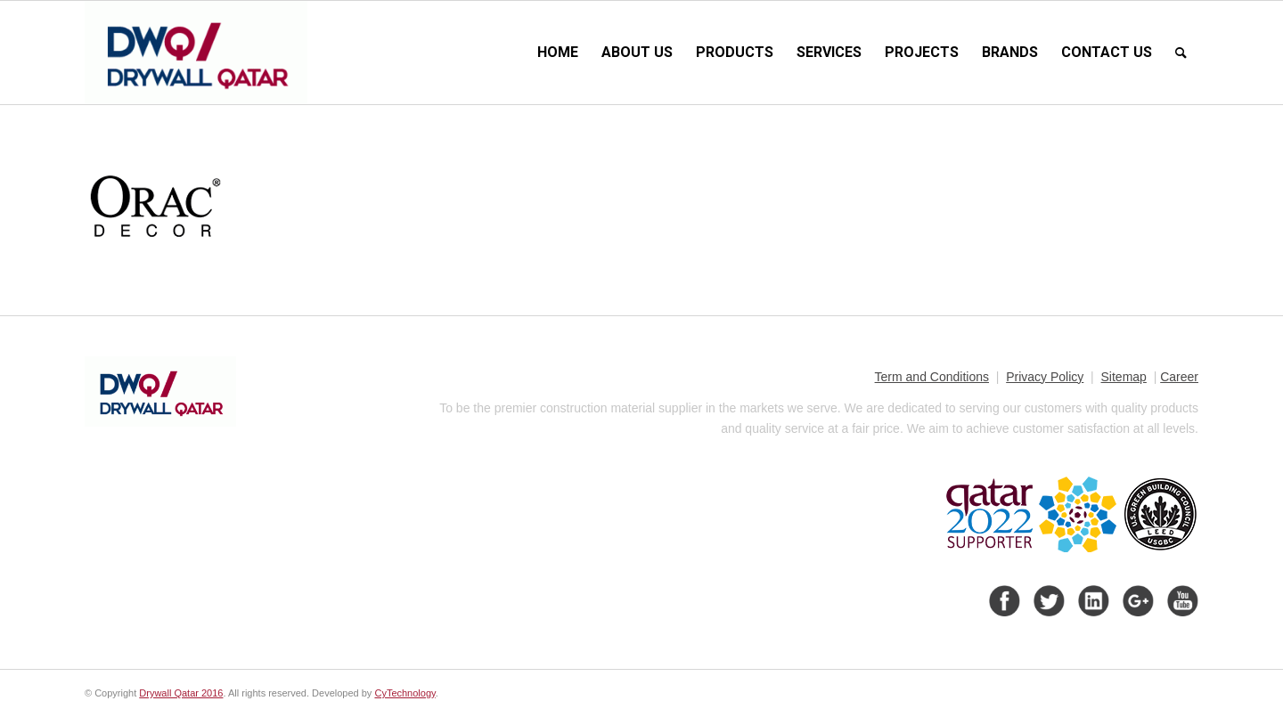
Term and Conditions (932, 377)
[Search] (1181, 52)
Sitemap (1124, 377)
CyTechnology (404, 693)
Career (1179, 377)
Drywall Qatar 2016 (181, 693)
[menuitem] (558, 52)
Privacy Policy (1044, 377)
